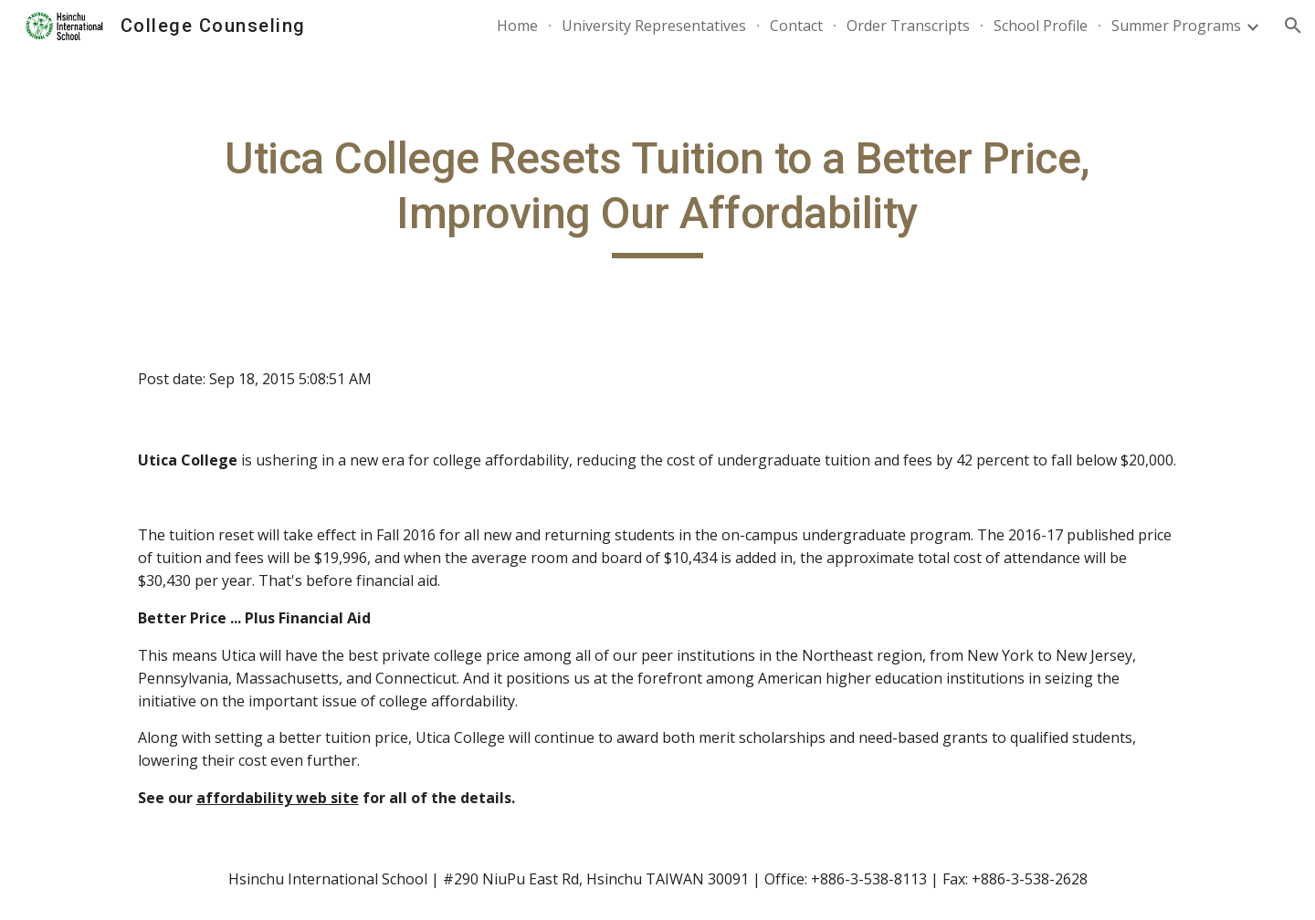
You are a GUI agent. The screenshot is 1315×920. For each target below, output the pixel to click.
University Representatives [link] (654, 26)
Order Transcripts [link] (908, 26)
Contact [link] (796, 26)
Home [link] (517, 26)
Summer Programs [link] (1176, 26)
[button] (1293, 25)
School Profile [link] (1041, 26)
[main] (657, 195)
